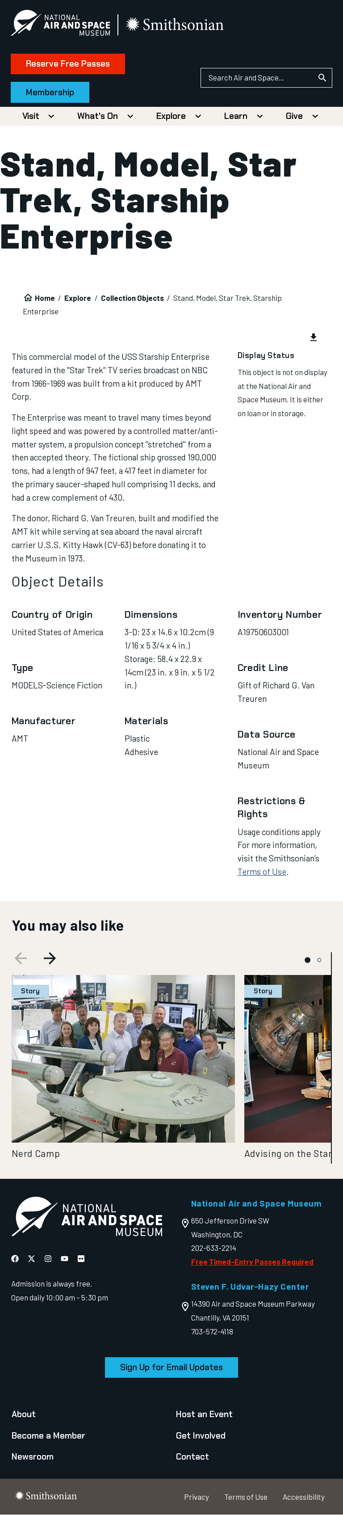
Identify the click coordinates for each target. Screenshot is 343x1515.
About (24, 1414)
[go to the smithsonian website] (176, 25)
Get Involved (201, 1435)
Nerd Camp (36, 1153)
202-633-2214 (213, 1247)
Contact (192, 1456)
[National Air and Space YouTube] (64, 1259)
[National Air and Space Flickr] (81, 1259)
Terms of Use (262, 871)
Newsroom (33, 1456)
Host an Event (204, 1414)
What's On (97, 116)
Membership (51, 92)
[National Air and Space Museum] (61, 25)
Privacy (196, 1496)
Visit (30, 116)
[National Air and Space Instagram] (48, 1259)
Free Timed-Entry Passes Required (252, 1261)
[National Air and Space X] (31, 1259)
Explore (171, 116)
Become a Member (48, 1435)
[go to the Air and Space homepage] (86, 1218)
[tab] (307, 959)
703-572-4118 (212, 1331)
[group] (172, 338)
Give (294, 116)
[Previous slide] (19, 959)
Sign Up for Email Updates (171, 1367)
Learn (235, 116)
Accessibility (304, 1496)
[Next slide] (51, 959)
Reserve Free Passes (69, 63)
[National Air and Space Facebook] (15, 1259)
